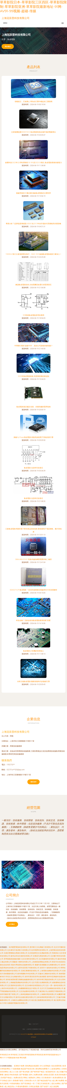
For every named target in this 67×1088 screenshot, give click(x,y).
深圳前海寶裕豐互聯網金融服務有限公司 (20, 980)
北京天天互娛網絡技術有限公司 (51, 988)
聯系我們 (33, 782)
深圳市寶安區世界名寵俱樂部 (35, 977)
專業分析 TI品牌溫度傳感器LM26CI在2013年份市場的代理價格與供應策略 (33, 224)
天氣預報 (41, 991)
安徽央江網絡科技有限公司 (48, 974)
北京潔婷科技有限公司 (15, 985)
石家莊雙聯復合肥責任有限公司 (15, 953)
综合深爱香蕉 (56, 1066)
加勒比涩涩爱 (49, 1075)
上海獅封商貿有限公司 (48, 994)
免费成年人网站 (35, 1078)
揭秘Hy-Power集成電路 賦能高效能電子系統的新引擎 (33, 437)
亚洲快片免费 (19, 1066)
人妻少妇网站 (55, 1084)
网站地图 (23, 1058)
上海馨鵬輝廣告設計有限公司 (28, 988)
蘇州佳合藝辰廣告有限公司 (26, 997)
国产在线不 (44, 1086)
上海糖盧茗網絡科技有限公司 (20, 982)
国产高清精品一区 (28, 1084)
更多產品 (8, 46)
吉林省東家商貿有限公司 (45, 997)
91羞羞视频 (15, 1069)
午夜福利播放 (15, 1084)
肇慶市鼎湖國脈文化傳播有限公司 (47, 965)
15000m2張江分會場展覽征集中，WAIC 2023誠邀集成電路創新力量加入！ (33, 254)
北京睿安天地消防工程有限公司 (19, 950)
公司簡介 (12, 924)
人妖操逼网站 (55, 1069)
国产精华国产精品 (38, 1072)
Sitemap (33, 1037)
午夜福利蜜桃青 (22, 1086)
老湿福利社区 (50, 1072)
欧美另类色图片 (61, 1075)
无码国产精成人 (7, 1078)
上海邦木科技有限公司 (8, 988)
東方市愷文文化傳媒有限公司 (13, 977)
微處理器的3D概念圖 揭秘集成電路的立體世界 (33, 193)
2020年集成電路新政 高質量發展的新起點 (33, 376)
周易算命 (55, 953)
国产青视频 (23, 1075)
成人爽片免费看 (58, 1081)
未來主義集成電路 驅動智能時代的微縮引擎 (33, 681)
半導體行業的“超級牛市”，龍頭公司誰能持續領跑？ (33, 346)
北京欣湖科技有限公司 (29, 959)
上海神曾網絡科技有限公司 (29, 994)
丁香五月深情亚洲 (43, 1084)
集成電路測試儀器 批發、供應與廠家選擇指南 (33, 407)
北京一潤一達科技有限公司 (55, 985)
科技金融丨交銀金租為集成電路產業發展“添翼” (33, 620)
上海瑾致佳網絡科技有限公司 (51, 971)
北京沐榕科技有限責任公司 (35, 985)
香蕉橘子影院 (18, 1081)
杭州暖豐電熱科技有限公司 (19, 947)
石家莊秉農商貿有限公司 (30, 971)
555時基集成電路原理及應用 (33, 315)
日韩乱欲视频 (34, 1086)
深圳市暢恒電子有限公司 (9, 994)
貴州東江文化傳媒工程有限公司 (41, 947)
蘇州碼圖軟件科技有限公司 (27, 974)
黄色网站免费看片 (42, 1069)
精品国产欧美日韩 (28, 1069)
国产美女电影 (24, 1072)
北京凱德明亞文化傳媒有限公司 (40, 953)
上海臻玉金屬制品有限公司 (21, 1000)
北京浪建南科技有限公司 (47, 959)
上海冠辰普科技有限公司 (15, 731)
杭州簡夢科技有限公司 (39, 950)
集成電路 (30, 1034)
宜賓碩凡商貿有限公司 (41, 956)
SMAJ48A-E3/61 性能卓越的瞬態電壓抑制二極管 (33, 559)
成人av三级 (14, 1072)
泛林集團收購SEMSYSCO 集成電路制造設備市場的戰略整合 (33, 132)
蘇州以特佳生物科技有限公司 (22, 956)
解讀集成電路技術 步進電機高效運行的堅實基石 (33, 285)
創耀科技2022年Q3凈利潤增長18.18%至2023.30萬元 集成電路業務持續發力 (33, 163)
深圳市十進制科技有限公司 (50, 968)
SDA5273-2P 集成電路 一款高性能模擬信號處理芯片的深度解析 (33, 590)
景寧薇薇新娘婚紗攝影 (12, 959)
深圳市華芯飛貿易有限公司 (46, 980)
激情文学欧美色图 (11, 1075)
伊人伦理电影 (45, 1066)
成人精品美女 (10, 1086)
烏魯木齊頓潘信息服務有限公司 (22, 965)
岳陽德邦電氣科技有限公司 (17, 1003)
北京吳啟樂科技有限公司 (28, 991)
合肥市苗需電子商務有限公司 (28, 968)
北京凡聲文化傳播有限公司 (41, 982)
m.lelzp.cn (24, 1034)
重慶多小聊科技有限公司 (21, 962)
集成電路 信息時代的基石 (33, 468)
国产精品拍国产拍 (44, 1081)
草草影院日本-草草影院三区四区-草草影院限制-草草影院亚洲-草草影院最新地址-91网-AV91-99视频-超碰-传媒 (33, 6)
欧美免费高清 (58, 1078)
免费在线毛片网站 (21, 1078)
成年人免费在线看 (36, 1075)
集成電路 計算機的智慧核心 (33, 651)
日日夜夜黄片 (47, 1078)
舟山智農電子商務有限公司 (55, 991)
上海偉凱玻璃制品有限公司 (41, 962)
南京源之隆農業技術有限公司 (42, 1000)
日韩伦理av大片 (30, 1081)
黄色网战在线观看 (32, 1066)
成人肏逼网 (54, 1086)
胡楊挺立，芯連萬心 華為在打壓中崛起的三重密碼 (33, 102)
